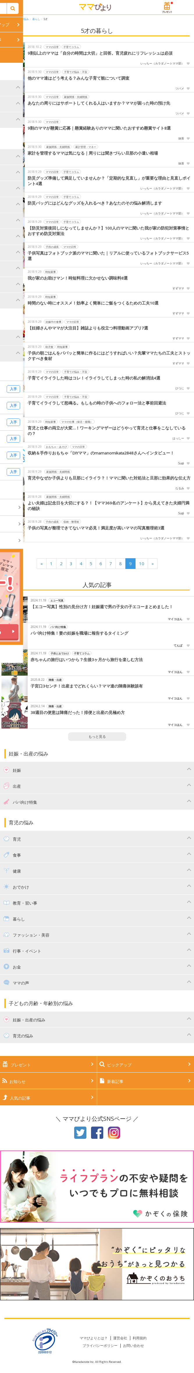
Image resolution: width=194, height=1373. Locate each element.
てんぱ (178, 645)
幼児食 (49, 347)
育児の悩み (22, 19)
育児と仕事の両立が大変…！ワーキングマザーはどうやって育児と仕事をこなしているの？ (107, 430)
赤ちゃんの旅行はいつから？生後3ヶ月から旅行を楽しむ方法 (87, 659)
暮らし (36, 19)
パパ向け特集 (58, 627)
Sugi (181, 463)
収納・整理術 (71, 522)
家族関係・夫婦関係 (76, 97)
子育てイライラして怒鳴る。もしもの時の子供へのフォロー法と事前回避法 (97, 403)
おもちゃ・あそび (56, 447)
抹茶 (181, 138)
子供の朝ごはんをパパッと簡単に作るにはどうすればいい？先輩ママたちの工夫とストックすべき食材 (109, 355)
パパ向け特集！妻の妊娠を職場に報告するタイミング (79, 633)
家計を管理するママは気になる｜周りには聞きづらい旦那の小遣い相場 (93, 153)
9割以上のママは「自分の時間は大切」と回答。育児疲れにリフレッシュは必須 (100, 53)
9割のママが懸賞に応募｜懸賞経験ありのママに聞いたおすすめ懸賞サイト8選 (99, 128)
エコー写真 (56, 600)
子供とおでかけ (60, 653)
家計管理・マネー (85, 147)
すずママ (178, 288)
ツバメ (179, 88)
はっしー (178, 438)
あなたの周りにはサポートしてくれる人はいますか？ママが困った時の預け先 (99, 103)
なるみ (179, 488)
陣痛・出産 (55, 680)
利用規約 (140, 1338)
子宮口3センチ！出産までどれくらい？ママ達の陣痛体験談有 (87, 686)
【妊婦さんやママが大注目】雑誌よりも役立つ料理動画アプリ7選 (88, 328)
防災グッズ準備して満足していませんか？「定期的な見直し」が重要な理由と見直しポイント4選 (109, 181)
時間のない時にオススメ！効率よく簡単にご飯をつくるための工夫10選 (93, 303)
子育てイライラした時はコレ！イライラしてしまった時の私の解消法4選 (94, 378)
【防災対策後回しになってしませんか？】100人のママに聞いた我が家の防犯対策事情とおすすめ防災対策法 (108, 230)
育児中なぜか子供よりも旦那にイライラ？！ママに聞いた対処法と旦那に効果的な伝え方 (109, 478)
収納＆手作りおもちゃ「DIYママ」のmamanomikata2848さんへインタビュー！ (101, 453)
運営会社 (120, 1338)
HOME (8, 19)
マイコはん (175, 618)
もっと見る (97, 736)
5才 (46, 19)
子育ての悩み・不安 (76, 72)
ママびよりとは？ (94, 1338)
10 (141, 563)
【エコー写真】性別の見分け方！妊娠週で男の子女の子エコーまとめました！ (102, 606)
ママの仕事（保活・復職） (77, 422)
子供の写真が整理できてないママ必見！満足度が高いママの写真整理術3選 (96, 528)
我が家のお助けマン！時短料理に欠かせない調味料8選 (78, 278)
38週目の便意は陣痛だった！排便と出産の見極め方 (78, 712)
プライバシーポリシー (100, 1345)
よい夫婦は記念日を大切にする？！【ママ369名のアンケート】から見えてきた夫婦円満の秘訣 (108, 505)
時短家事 (50, 272)
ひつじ (179, 388)
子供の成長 (52, 247)
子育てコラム (71, 47)
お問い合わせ (133, 1345)
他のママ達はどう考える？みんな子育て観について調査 (78, 78)
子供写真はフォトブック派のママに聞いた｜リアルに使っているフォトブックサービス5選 (108, 255)
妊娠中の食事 (53, 322)
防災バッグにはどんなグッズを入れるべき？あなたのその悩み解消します (95, 203)
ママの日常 (52, 47)
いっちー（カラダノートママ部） (162, 63)
